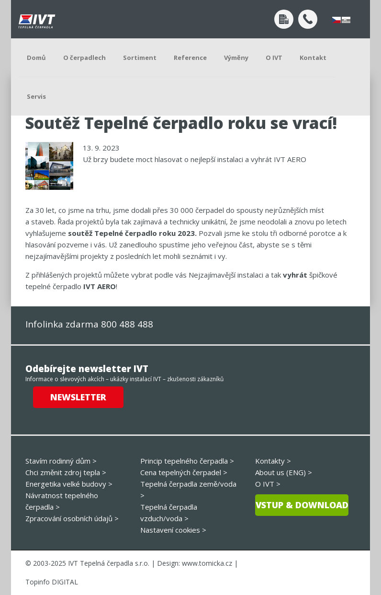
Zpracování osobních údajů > (72, 518)
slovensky (346, 20)
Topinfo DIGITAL (51, 581)
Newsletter (78, 397)
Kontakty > (273, 461)
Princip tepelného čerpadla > (187, 461)
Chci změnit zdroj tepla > (65, 472)
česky (336, 20)
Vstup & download (302, 505)
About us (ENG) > (283, 472)
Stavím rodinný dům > (61, 461)
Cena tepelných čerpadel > (183, 472)
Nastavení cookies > (173, 530)
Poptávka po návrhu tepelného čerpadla (283, 19)
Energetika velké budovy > (68, 484)
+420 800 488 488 (307, 19)
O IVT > (267, 484)
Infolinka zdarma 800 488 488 (89, 324)
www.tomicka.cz (207, 563)
